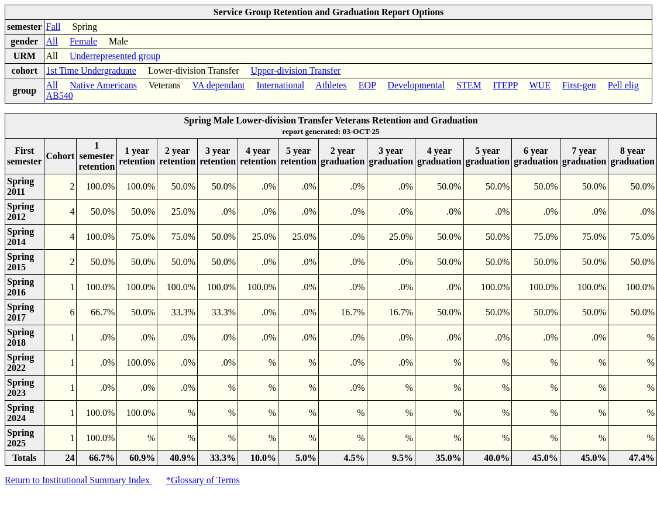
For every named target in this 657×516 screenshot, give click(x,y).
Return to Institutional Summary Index (78, 480)
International (280, 85)
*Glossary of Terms (203, 480)
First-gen (579, 85)
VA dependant (218, 85)
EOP (367, 85)
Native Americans (103, 85)
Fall (53, 27)
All (52, 41)
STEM (468, 85)
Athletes (330, 85)
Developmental (416, 85)
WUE (540, 85)
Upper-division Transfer (296, 70)
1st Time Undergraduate (91, 70)
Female (83, 41)
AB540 (59, 96)
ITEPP (505, 85)
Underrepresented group (115, 56)
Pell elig (623, 85)
